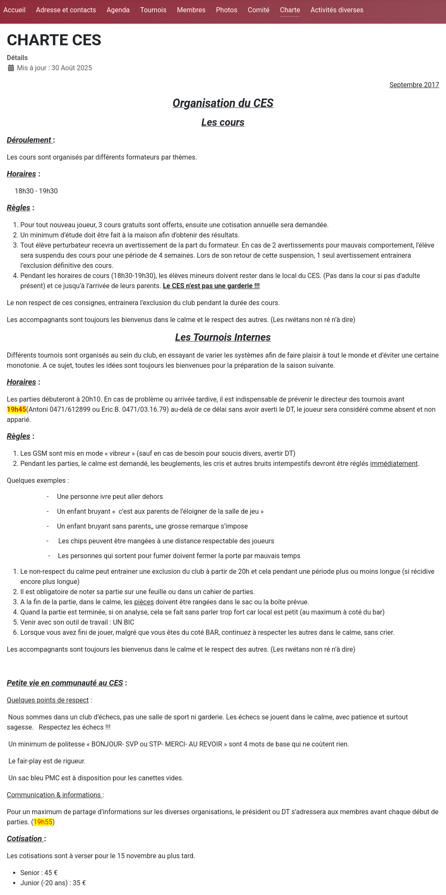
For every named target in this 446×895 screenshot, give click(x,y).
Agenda (118, 10)
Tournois (153, 10)
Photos (226, 10)
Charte (290, 10)
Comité (259, 10)
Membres (191, 10)
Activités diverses (337, 10)
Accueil (14, 10)
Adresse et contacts (66, 10)
